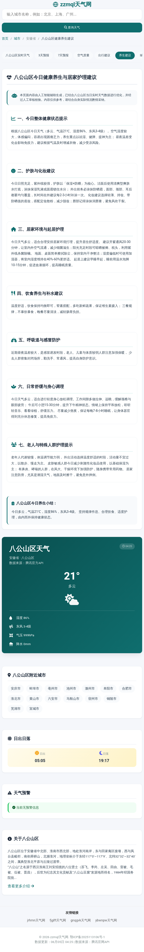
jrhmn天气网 (36, 920)
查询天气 (72, 27)
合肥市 (127, 688)
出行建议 (104, 55)
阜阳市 (108, 688)
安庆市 (16, 688)
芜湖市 (16, 708)
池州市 (71, 688)
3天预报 (43, 55)
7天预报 (63, 55)
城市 (17, 38)
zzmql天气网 (72, 4)
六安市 (53, 698)
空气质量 (83, 55)
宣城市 (34, 708)
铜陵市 (111, 698)
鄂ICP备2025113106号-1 (87, 937)
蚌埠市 (34, 688)
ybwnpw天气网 (106, 920)
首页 (5, 38)
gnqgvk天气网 (81, 920)
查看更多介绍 (21, 886)
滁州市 (90, 688)
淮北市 (16, 698)
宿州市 (93, 698)
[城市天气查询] (72, 14)
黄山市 (34, 698)
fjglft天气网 (58, 920)
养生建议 (125, 55)
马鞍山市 (72, 698)
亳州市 (53, 688)
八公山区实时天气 (18, 55)
